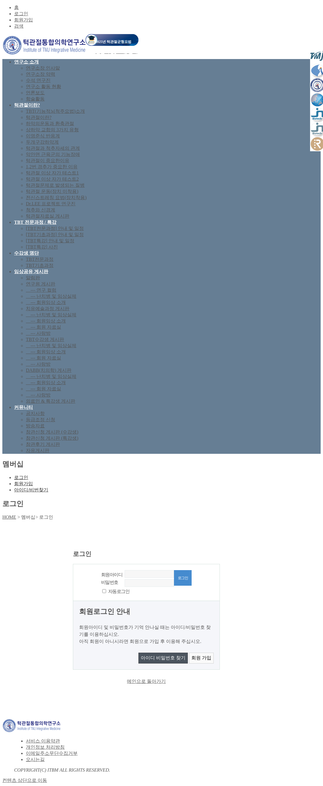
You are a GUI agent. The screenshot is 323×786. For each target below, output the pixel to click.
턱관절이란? (38, 117)
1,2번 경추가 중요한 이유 (52, 166)
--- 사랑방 (38, 333)
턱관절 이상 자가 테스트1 (52, 172)
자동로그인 (118, 591)
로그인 (21, 13)
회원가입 (23, 19)
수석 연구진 (38, 80)
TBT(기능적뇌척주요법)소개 (55, 111)
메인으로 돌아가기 (146, 681)
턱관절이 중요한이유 (47, 160)
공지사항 (35, 413)
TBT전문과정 (39, 259)
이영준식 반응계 (43, 135)
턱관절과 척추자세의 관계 (53, 148)
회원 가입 (201, 657)
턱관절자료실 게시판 (47, 216)
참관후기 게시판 (43, 444)
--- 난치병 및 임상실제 (51, 296)
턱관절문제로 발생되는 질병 (55, 185)
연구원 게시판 (40, 283)
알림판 (33, 277)
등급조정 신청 (40, 419)
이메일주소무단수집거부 (52, 753)
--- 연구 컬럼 (41, 290)
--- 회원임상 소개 (46, 302)
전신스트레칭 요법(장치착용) (56, 197)
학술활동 (35, 98)
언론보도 (35, 92)
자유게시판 (37, 450)
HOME (9, 517)
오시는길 (35, 759)
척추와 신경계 (40, 209)
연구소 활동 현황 (43, 86)
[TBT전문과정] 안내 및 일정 (55, 228)
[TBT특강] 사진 (42, 246)
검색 (19, 25)
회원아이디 (111, 574)
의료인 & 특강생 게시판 (50, 401)
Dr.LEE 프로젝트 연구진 (51, 203)
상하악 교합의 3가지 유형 (52, 129)
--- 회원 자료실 (43, 327)
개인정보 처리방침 (45, 747)
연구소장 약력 (40, 74)
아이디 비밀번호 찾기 (163, 657)
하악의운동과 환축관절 (50, 123)
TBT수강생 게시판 (45, 339)
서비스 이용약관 (43, 740)
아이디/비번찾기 (31, 489)
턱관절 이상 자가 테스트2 (52, 179)
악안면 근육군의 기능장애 (53, 154)
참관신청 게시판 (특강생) (52, 438)
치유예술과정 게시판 (47, 308)
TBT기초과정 (39, 265)
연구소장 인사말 (43, 68)
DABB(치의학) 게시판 (48, 370)
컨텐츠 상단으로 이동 (24, 780)
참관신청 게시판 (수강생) (52, 431)
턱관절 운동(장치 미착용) (52, 191)
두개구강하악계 (42, 142)
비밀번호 (109, 582)
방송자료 (35, 425)
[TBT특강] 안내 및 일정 (50, 240)
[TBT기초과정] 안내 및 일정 (55, 234)
